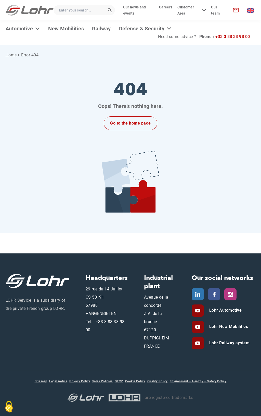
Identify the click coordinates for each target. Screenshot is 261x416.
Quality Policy (157, 381)
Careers (165, 7)
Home (11, 55)
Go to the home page (130, 123)
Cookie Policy (135, 381)
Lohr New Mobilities (228, 326)
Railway (101, 29)
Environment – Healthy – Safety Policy (198, 381)
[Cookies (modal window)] (9, 406)
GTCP (119, 381)
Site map (41, 381)
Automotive (19, 29)
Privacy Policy (79, 381)
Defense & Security (142, 29)
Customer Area (185, 10)
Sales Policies (102, 381)
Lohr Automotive (225, 310)
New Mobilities (66, 29)
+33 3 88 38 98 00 (232, 36)
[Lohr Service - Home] (30, 10)
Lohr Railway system (229, 342)
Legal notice (58, 381)
